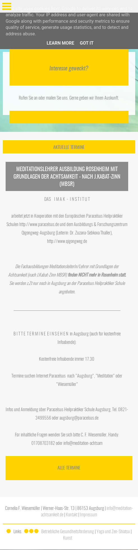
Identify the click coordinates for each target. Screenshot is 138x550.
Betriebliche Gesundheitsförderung (67, 532)
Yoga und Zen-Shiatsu (113, 532)
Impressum (88, 515)
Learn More (60, 43)
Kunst (67, 538)
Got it (86, 43)
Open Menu (6, 6)
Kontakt (71, 515)
